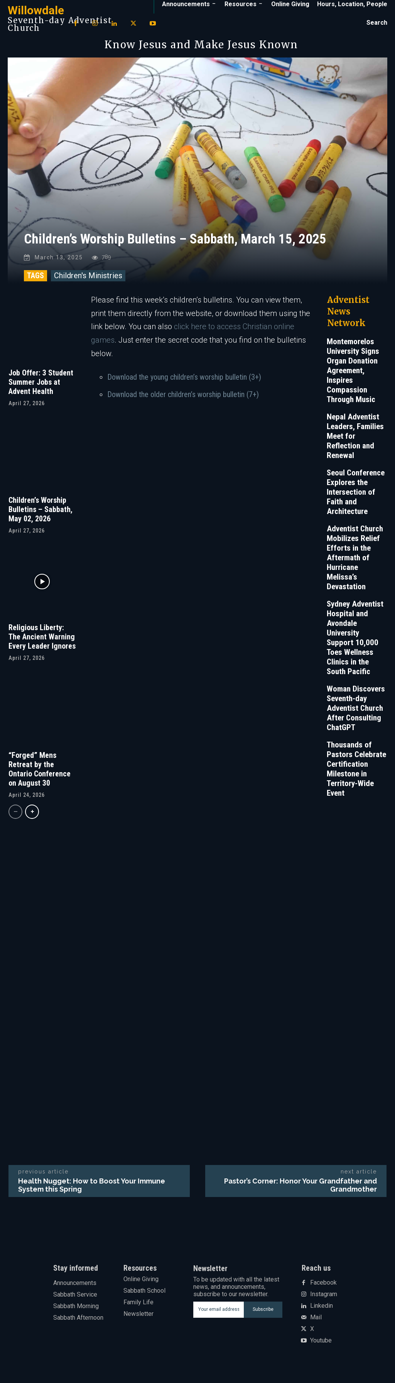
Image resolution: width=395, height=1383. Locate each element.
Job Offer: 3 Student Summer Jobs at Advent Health (40, 387)
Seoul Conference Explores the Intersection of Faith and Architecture (356, 497)
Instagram (323, 1300)
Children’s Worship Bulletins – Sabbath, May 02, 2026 (40, 515)
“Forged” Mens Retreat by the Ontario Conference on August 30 (39, 774)
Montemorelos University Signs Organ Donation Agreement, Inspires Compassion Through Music (353, 375)
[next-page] (32, 817)
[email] (218, 1315)
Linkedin (321, 1312)
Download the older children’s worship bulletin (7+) (183, 399)
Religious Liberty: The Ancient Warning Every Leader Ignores (42, 642)
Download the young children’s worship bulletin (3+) (184, 382)
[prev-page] (15, 817)
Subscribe (263, 1315)
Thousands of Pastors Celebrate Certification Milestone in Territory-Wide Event (356, 774)
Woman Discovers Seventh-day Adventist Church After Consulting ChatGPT (356, 713)
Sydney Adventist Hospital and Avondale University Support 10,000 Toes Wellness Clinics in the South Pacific (355, 643)
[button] (376, 23)
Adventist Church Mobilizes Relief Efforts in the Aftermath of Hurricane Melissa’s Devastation (355, 563)
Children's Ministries (88, 281)
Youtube (321, 1346)
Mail (316, 1323)
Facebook (323, 1288)
